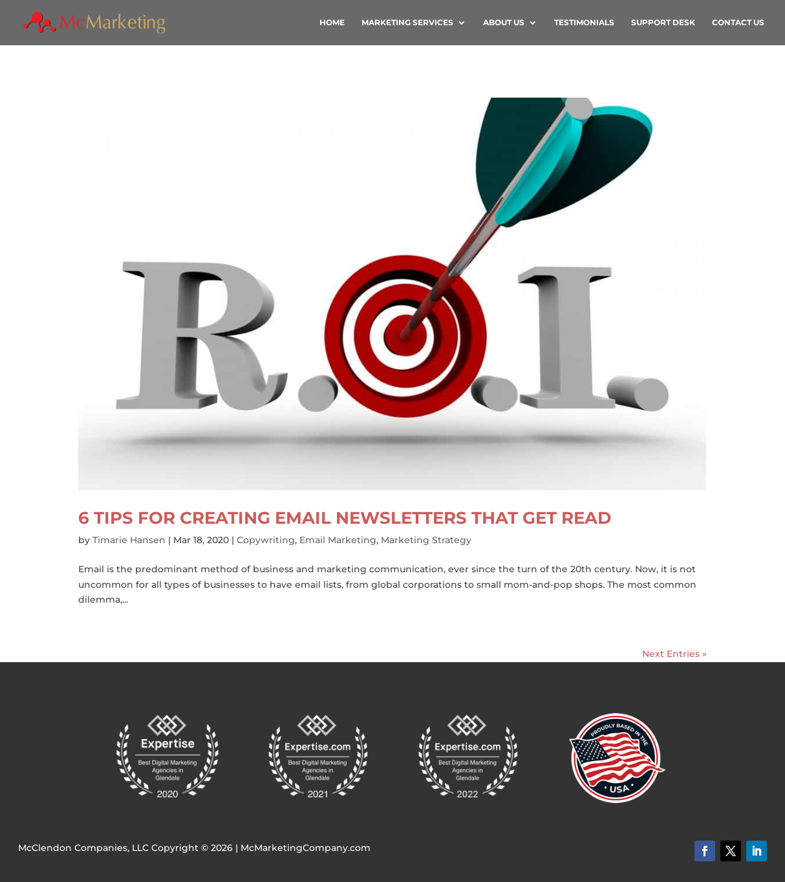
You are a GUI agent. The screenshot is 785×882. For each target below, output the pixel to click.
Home (332, 22)
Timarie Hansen (129, 540)
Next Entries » (674, 654)
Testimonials (584, 22)
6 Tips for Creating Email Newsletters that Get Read (344, 518)
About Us (503, 22)
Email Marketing (337, 540)
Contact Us (738, 22)
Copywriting (266, 540)
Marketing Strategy (426, 540)
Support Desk (663, 22)
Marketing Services (407, 22)
